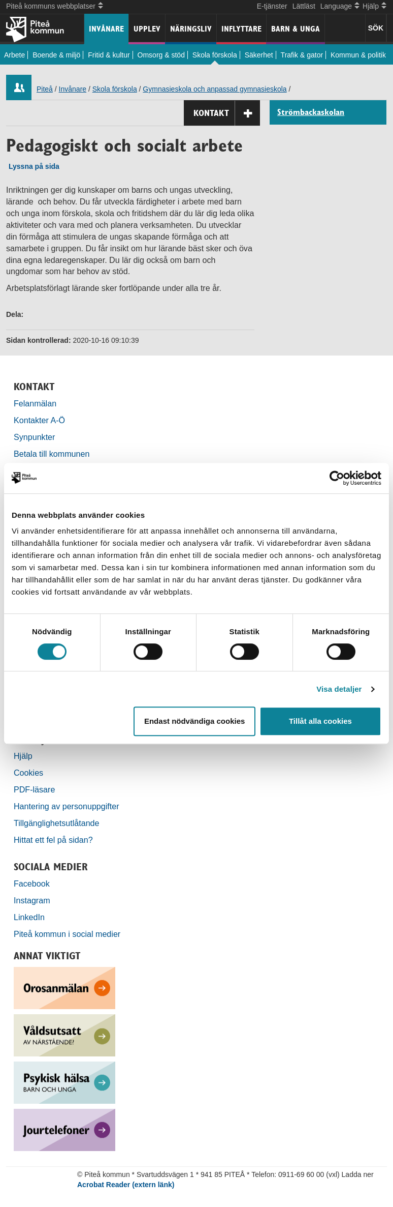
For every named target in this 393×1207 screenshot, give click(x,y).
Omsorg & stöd (161, 55)
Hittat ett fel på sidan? (53, 839)
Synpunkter (34, 436)
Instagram (32, 900)
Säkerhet (259, 55)
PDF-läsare (34, 789)
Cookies (28, 772)
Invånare (106, 29)
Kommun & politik (358, 55)
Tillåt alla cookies (320, 721)
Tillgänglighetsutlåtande (57, 823)
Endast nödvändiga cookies (194, 721)
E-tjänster (272, 6)
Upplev (147, 29)
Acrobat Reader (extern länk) (125, 1185)
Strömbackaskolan (310, 112)
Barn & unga (295, 29)
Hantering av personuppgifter (66, 806)
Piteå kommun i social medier (67, 933)
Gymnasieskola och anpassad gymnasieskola (214, 89)
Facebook (32, 883)
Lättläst (303, 6)
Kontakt (226, 113)
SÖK (375, 28)
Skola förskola (214, 55)
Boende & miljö (56, 55)
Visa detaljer (339, 689)
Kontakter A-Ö (39, 420)
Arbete (14, 55)
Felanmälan (35, 403)
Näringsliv (191, 29)
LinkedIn (29, 917)
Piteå (45, 89)
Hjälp (23, 755)
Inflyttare (241, 29)
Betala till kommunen (51, 453)
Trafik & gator (302, 55)
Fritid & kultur (108, 55)
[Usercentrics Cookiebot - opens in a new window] (336, 478)
